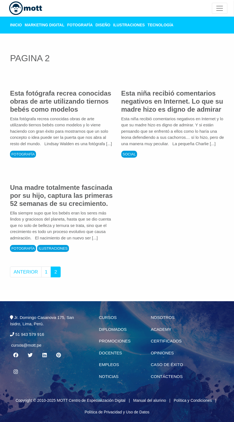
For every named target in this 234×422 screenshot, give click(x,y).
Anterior (26, 272)
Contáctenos (166, 376)
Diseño (103, 25)
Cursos (108, 317)
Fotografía (80, 25)
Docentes (110, 353)
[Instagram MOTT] (15, 371)
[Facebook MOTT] (15, 355)
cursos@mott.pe (26, 345)
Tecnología (160, 25)
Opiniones (162, 353)
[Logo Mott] (25, 8)
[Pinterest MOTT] (59, 355)
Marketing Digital (45, 25)
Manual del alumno (149, 400)
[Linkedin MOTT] (44, 355)
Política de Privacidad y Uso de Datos (116, 412)
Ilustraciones (129, 25)
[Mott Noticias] (219, 8)
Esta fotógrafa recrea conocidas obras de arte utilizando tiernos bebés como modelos (60, 101)
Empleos (109, 364)
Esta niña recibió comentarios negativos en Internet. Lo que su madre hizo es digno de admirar (172, 101)
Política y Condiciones (193, 400)
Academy (161, 329)
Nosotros (162, 317)
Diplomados (113, 329)
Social (129, 154)
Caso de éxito (167, 364)
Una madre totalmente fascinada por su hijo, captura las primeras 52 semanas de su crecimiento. (61, 195)
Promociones (114, 341)
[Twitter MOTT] (29, 355)
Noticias (109, 376)
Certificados (166, 341)
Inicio (16, 25)
